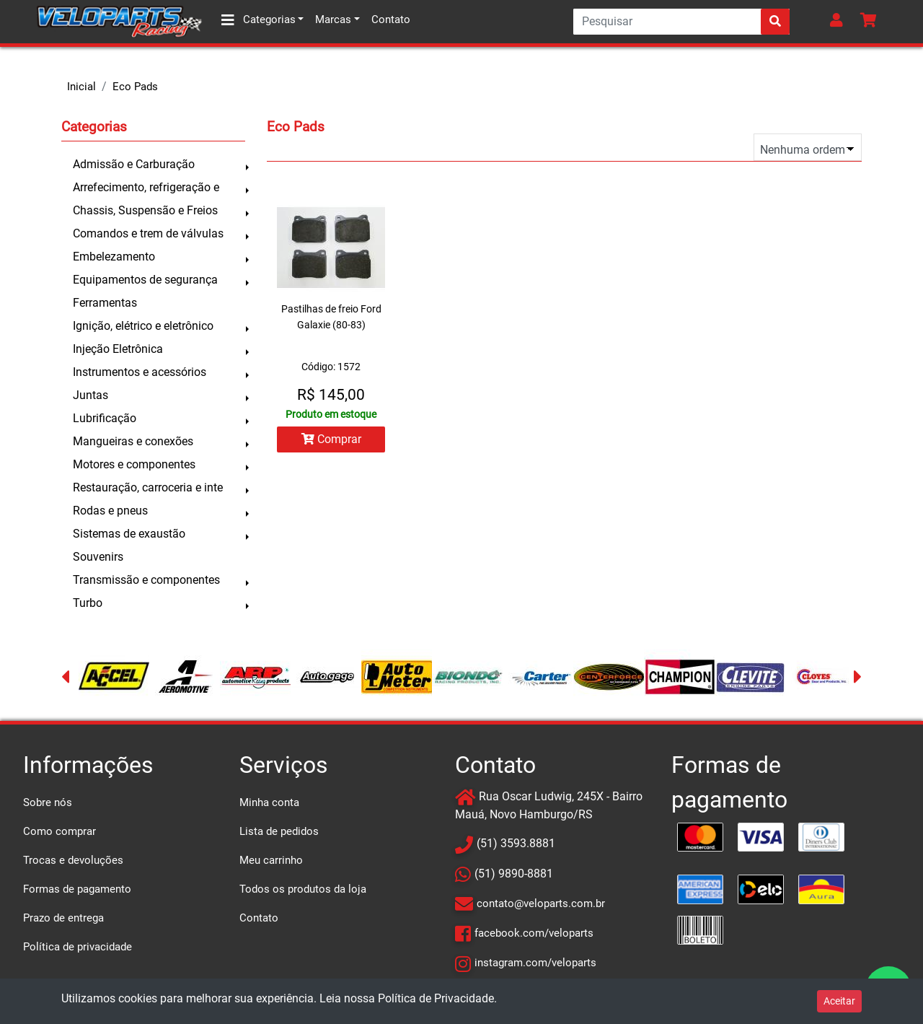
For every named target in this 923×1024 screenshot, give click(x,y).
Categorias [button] (258, 20)
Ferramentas (105, 303)
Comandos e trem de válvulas (148, 233)
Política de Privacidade (436, 998)
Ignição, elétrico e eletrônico (143, 326)
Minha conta (269, 802)
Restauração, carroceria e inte (148, 487)
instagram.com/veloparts (535, 962)
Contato (390, 19)
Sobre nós (47, 802)
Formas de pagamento (77, 889)
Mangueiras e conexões (133, 441)
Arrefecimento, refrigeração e (146, 187)
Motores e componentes (134, 464)
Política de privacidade (77, 946)
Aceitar (839, 1001)
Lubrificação (104, 418)
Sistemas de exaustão (129, 534)
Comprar (331, 439)
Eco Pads (135, 86)
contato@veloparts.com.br (541, 903)
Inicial (81, 86)
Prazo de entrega (63, 917)
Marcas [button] (333, 19)
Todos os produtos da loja (302, 889)
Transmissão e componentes (146, 580)
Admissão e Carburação (134, 164)
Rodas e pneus (110, 510)
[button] (839, 22)
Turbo (87, 603)
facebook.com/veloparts (533, 933)
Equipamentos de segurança (145, 279)
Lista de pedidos (279, 831)
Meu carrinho (271, 860)
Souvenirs (98, 557)
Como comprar (59, 831)
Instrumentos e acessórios (139, 372)
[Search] (681, 22)
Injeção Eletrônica (118, 349)
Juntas (90, 395)
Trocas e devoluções (73, 860)
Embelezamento (114, 256)
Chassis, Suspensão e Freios (145, 210)
